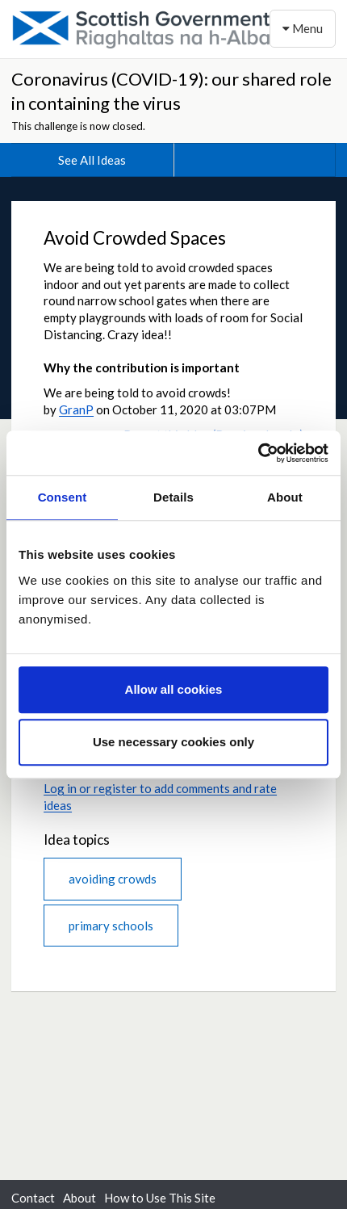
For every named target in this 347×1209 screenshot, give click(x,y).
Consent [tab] (62, 497)
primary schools (111, 925)
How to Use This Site (159, 1197)
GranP (76, 409)
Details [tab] (173, 497)
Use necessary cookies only (173, 742)
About (79, 1197)
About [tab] (285, 497)
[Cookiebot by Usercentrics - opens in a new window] (257, 453)
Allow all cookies (174, 689)
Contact (33, 1197)
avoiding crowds (113, 878)
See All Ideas (92, 160)
